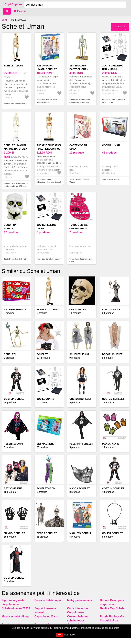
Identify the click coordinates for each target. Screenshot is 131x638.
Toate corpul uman (110, 179)
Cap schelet (77, 309)
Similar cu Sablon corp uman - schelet (47, 101)
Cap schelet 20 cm (46, 616)
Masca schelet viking (15, 616)
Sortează (120, 26)
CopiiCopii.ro (13, 4)
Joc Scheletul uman (46, 227)
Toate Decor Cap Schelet (15, 259)
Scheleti (42, 354)
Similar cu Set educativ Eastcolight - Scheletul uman (79, 102)
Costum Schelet (15, 399)
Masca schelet (79, 488)
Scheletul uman (48, 309)
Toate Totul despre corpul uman (80, 260)
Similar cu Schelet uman (14, 104)
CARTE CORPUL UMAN (78, 147)
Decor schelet (47, 533)
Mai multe (69, 634)
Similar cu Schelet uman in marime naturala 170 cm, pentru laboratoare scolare (16, 186)
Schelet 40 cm (46, 488)
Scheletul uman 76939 (16, 608)
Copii (4, 20)
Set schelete (13, 488)
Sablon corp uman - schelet (47, 67)
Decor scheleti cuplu (48, 600)
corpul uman (111, 145)
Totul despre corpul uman (78, 227)
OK (59, 635)
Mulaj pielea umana (79, 600)
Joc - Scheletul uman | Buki (112, 67)
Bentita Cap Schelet (112, 608)
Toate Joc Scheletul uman (48, 259)
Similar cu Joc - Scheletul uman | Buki (113, 101)
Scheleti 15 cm (79, 354)
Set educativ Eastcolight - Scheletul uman (80, 69)
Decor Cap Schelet (11, 227)
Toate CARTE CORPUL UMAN (79, 180)
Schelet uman (13, 65)
